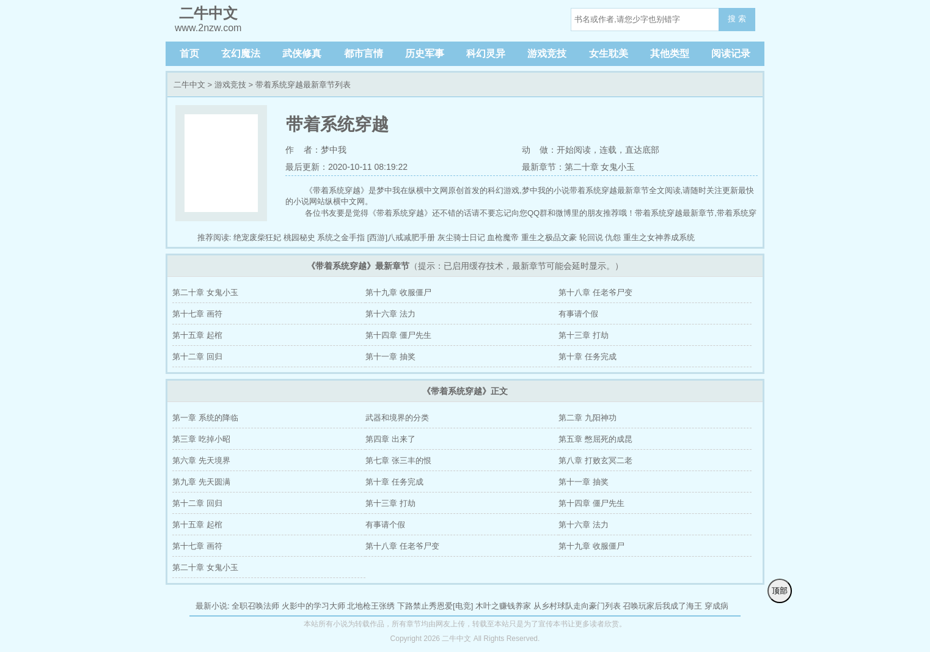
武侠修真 (301, 53)
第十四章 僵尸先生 (398, 335)
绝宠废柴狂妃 (257, 237)
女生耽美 (608, 53)
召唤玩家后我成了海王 (662, 605)
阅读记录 (730, 53)
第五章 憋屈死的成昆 (595, 439)
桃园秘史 (299, 237)
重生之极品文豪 (549, 237)
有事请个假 (578, 313)
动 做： (539, 150)
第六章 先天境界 (201, 460)
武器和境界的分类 (397, 417)
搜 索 (737, 18)
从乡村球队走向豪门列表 (577, 605)
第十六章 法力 (390, 313)
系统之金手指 (341, 237)
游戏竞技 (546, 53)
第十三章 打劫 (583, 335)
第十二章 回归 (197, 356)
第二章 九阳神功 (587, 417)
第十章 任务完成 (587, 356)
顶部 (780, 590)
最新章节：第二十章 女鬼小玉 (578, 167)
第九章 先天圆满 (201, 481)
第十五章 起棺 (197, 335)
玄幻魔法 (240, 53)
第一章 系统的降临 (205, 417)
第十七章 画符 (197, 313)
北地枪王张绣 (371, 605)
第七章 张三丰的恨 (398, 460)
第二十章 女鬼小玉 (205, 292)
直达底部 (642, 150)
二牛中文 (189, 84)
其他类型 (669, 53)
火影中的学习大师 (313, 605)
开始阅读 (574, 150)
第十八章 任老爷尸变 (595, 292)
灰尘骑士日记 (461, 237)
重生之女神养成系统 (659, 237)
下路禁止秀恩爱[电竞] (435, 605)
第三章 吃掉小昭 (201, 439)
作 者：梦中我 (315, 150)
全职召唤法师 (255, 605)
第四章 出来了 (390, 439)
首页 (189, 53)
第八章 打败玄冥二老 (595, 460)
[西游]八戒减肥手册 (401, 237)
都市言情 (363, 53)
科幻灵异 (485, 53)
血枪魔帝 (503, 237)
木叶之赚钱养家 (503, 605)
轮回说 (591, 237)
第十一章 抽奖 (390, 356)
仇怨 (613, 237)
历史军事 (424, 53)
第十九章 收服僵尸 (398, 292)
